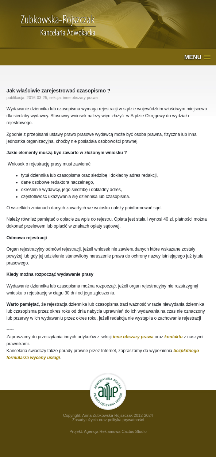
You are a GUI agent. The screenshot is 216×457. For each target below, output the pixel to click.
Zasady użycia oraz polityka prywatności (108, 420)
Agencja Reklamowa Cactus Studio (115, 431)
